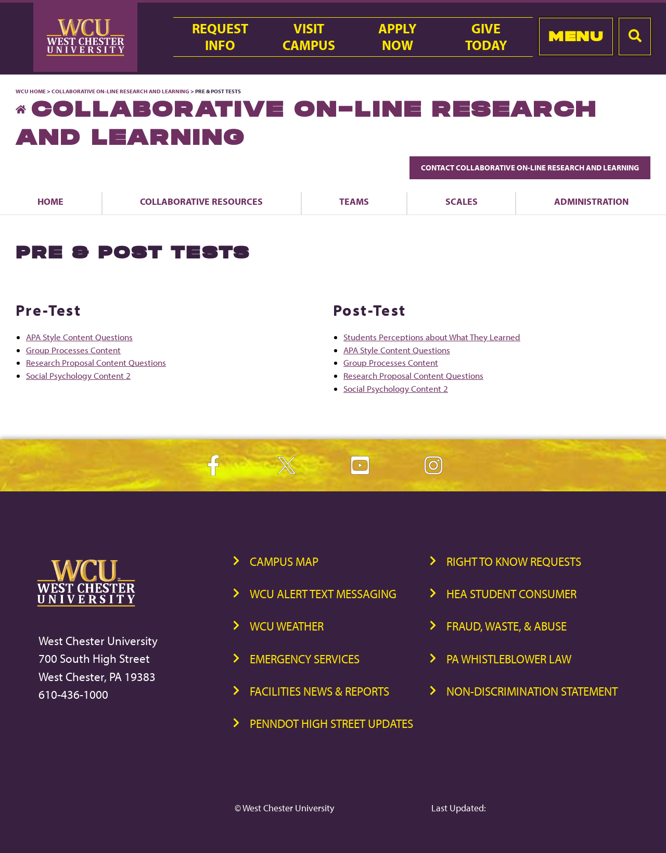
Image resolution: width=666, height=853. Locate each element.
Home (50, 201)
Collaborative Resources (201, 201)
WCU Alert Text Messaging (323, 593)
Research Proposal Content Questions (96, 362)
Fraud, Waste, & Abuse (506, 626)
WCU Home (31, 91)
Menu (575, 36)
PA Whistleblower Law (508, 658)
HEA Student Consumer (511, 593)
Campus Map (284, 561)
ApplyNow (397, 37)
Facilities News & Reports (319, 691)
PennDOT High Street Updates (331, 723)
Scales (461, 201)
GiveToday (486, 37)
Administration (591, 201)
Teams (354, 201)
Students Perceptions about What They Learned (431, 336)
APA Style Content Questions (79, 336)
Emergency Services (305, 658)
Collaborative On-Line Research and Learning (120, 91)
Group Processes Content (73, 349)
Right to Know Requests (513, 561)
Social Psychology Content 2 (78, 375)
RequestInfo (220, 37)
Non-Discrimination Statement (532, 691)
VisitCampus (309, 37)
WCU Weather (287, 626)
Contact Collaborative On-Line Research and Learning (530, 167)
